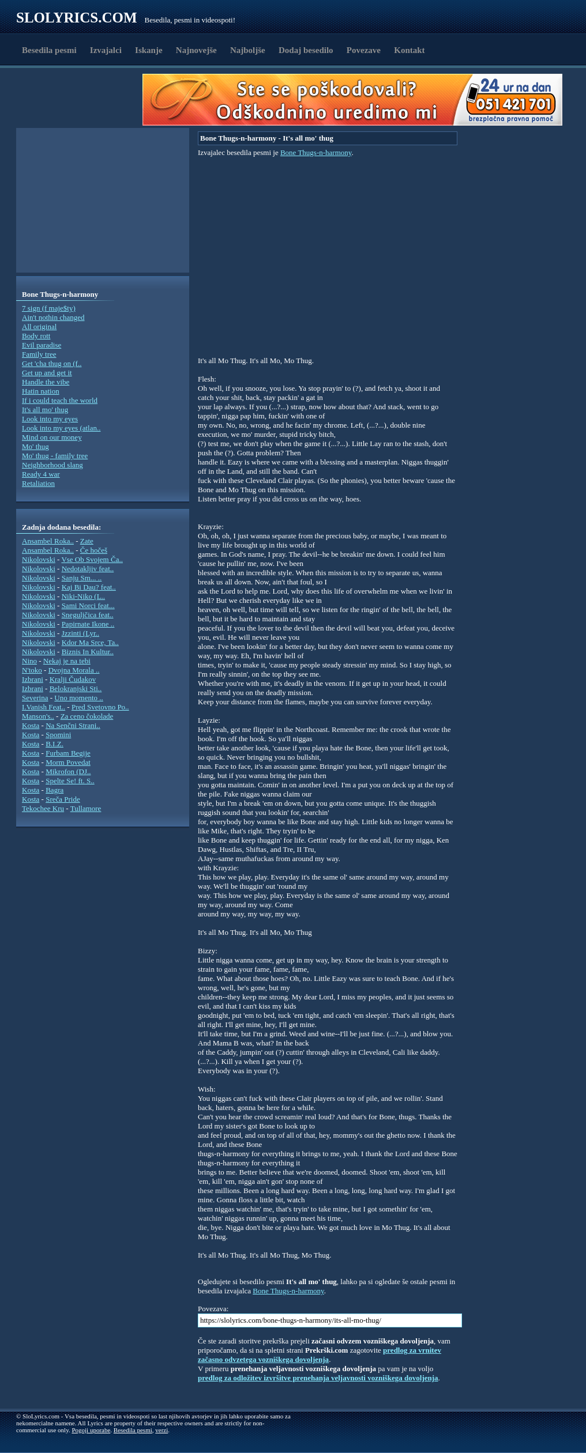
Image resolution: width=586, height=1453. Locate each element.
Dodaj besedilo (306, 50)
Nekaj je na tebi (67, 660)
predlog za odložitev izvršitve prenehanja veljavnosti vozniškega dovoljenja (318, 1377)
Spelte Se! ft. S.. (70, 780)
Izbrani (32, 679)
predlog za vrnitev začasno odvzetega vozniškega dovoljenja (319, 1355)
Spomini (58, 734)
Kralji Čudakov (73, 679)
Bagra (54, 790)
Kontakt (409, 50)
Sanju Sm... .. (82, 577)
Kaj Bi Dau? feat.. (89, 587)
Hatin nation (40, 391)
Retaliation (38, 483)
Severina (35, 697)
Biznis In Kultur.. (88, 651)
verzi (161, 1429)
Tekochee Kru (43, 808)
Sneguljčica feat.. (88, 614)
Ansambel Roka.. (48, 541)
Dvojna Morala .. (74, 670)
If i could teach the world (59, 400)
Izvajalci (106, 50)
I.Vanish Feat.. (43, 707)
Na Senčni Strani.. (73, 725)
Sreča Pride (63, 799)
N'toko (32, 670)
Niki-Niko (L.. (83, 596)
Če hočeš (93, 550)
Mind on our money (52, 437)
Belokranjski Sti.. (76, 688)
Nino (29, 660)
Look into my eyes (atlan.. (61, 428)
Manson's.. (38, 716)
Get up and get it (47, 372)
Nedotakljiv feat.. (88, 568)
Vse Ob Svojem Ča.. (92, 559)
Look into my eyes (50, 418)
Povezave (364, 50)
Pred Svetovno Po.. (100, 707)
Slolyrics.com (76, 17)
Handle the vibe (45, 382)
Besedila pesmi (49, 50)
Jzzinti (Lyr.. (80, 633)
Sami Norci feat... (88, 605)
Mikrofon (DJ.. (68, 771)
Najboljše (247, 50)
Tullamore (86, 808)
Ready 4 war (41, 474)
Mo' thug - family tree (55, 455)
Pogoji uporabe (91, 1429)
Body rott (36, 335)
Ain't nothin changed (53, 317)
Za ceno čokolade (87, 716)
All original (39, 326)
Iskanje (149, 50)
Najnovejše (196, 50)
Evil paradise (41, 345)
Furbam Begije (68, 753)
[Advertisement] (83, 100)
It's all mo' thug (45, 409)
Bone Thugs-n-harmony (315, 152)
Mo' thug (35, 446)
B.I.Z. (54, 743)
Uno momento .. (78, 697)
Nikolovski (38, 559)
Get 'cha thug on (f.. (51, 363)
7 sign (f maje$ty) (49, 308)
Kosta (30, 725)
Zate (86, 541)
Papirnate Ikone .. (88, 624)
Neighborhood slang (52, 465)
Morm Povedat (68, 762)
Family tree (39, 354)
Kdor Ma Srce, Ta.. (90, 642)
